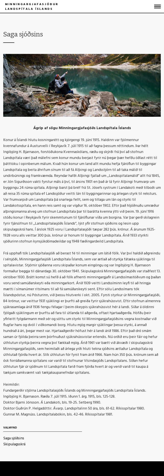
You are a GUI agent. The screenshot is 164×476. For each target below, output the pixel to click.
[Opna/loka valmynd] (157, 6)
